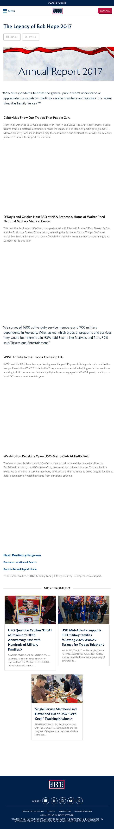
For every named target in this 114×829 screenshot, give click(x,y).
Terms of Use (65, 811)
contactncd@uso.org (33, 811)
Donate (105, 10)
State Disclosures (83, 811)
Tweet (30, 38)
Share (11, 38)
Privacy (51, 811)
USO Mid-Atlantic (57, 2)
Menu (8, 10)
